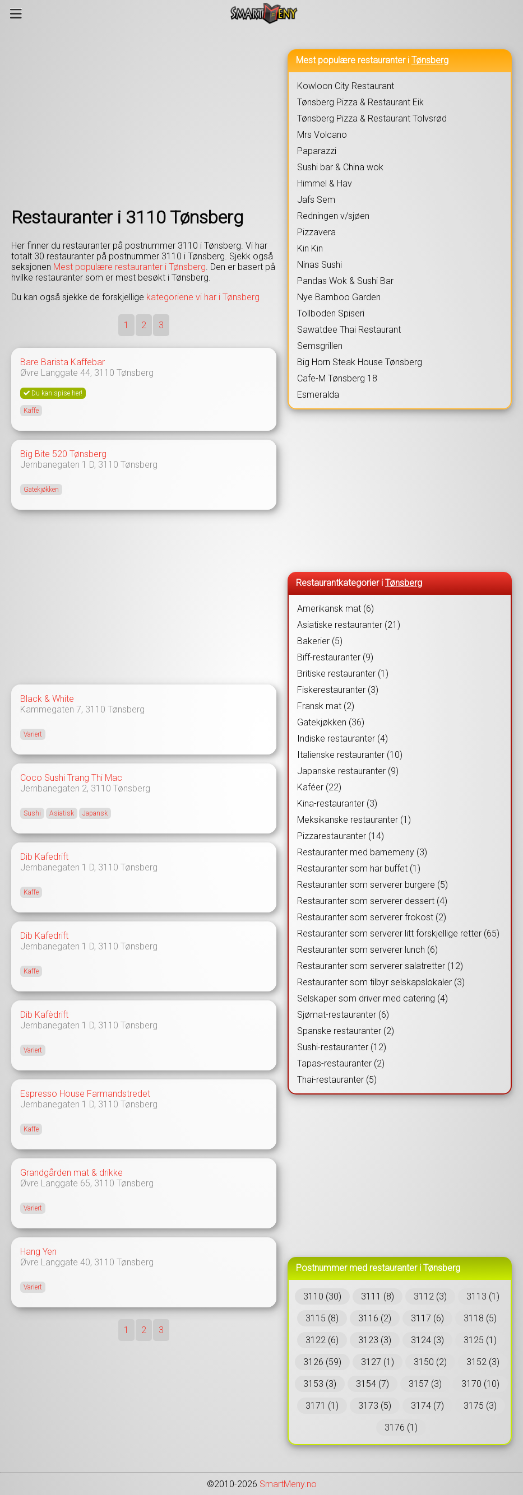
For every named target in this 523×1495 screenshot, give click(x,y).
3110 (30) (322, 1296)
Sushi (32, 813)
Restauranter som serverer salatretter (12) (380, 966)
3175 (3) (480, 1405)
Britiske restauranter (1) (342, 673)
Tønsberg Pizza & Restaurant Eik (360, 102)
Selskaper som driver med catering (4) (372, 998)
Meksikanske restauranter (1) (354, 819)
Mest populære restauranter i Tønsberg (129, 267)
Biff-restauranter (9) (335, 657)
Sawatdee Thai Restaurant (349, 329)
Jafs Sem (316, 199)
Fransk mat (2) (325, 706)
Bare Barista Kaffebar (62, 362)
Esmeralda (318, 394)
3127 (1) (377, 1362)
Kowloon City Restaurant (345, 86)
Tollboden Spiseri (330, 313)
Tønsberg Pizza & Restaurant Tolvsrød (372, 118)
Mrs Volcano (322, 134)
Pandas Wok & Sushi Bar (345, 281)
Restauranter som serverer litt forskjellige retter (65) (398, 933)
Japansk (95, 813)
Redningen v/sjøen (333, 216)
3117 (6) (427, 1318)
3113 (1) (482, 1296)
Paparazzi (316, 151)
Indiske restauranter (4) (342, 738)
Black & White (47, 698)
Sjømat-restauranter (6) (343, 1014)
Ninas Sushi (319, 264)
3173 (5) (374, 1405)
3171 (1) (322, 1405)
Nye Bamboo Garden (339, 297)
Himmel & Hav (324, 183)
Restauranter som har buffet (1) (358, 868)
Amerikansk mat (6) (335, 608)
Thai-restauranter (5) (337, 1079)
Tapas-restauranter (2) (341, 1063)
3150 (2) (430, 1362)
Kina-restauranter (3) (337, 803)
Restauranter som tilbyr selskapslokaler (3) (381, 982)
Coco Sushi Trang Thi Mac (71, 777)
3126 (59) (322, 1362)
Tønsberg (135, 372)
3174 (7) (427, 1405)
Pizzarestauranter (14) (340, 836)
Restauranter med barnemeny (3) (362, 852)
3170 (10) (480, 1383)
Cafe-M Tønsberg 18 (337, 378)
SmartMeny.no (288, 1484)
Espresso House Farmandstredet (85, 1093)
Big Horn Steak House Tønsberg (359, 362)
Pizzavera (316, 232)
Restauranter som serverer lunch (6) (367, 949)
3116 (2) (374, 1318)
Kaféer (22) (319, 787)
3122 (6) (322, 1340)
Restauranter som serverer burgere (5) (372, 884)
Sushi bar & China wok (340, 167)
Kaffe (31, 410)
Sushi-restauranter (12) (341, 1047)
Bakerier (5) (320, 641)
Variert (33, 734)
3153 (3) (319, 1383)
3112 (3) (430, 1296)
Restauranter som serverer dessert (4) (372, 901)
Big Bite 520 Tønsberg (63, 454)
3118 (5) (480, 1318)
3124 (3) (427, 1340)
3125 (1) (480, 1340)
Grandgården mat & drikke (71, 1172)
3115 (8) (322, 1318)
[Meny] (16, 13)
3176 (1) (401, 1427)
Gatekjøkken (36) (330, 722)
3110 (104, 372)
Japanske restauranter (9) (348, 771)
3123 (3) (374, 1340)
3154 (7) (372, 1383)
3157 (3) (425, 1383)
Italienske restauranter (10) (349, 754)
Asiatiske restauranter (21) (348, 625)
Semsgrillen (320, 346)
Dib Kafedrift (44, 856)
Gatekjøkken (41, 489)
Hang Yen (38, 1251)
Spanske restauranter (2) (345, 1031)
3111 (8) (377, 1296)
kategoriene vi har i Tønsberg (203, 297)
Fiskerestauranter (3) (337, 689)
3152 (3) (482, 1362)
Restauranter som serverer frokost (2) (371, 917)
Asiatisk (61, 813)
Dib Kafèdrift (44, 1014)
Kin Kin (310, 248)
